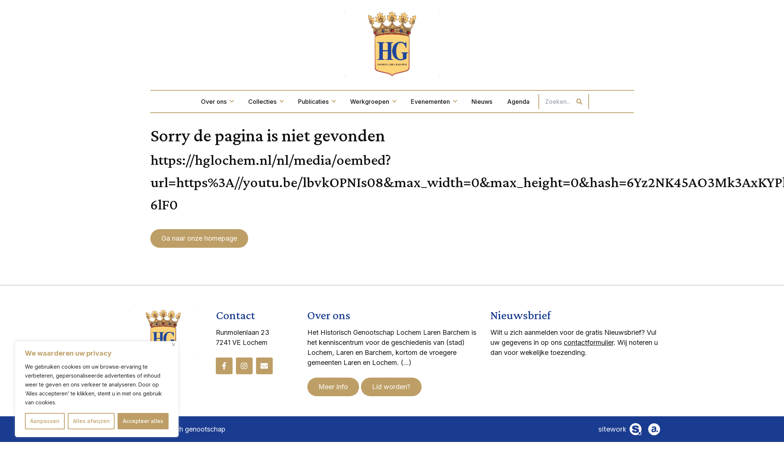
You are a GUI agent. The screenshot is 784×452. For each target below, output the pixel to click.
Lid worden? (391, 387)
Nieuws (481, 101)
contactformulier (589, 342)
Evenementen (434, 101)
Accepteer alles (143, 421)
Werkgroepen (373, 101)
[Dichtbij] (173, 344)
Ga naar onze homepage (199, 238)
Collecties (265, 101)
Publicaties (316, 101)
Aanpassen (45, 421)
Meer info (333, 387)
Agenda (518, 101)
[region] (97, 389)
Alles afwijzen (91, 421)
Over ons (217, 101)
